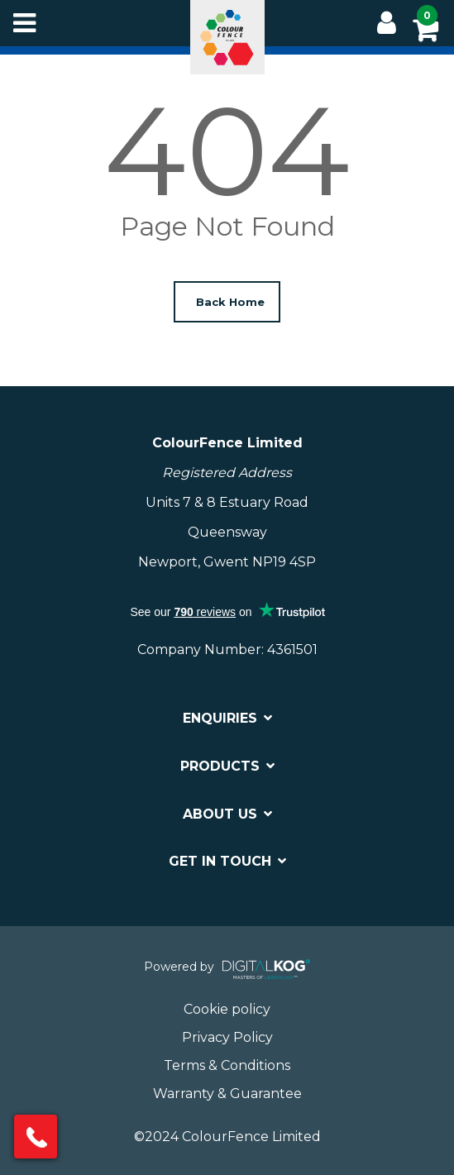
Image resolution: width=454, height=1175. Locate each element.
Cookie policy (227, 1009)
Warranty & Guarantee (227, 1093)
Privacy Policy (227, 1037)
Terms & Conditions (227, 1065)
